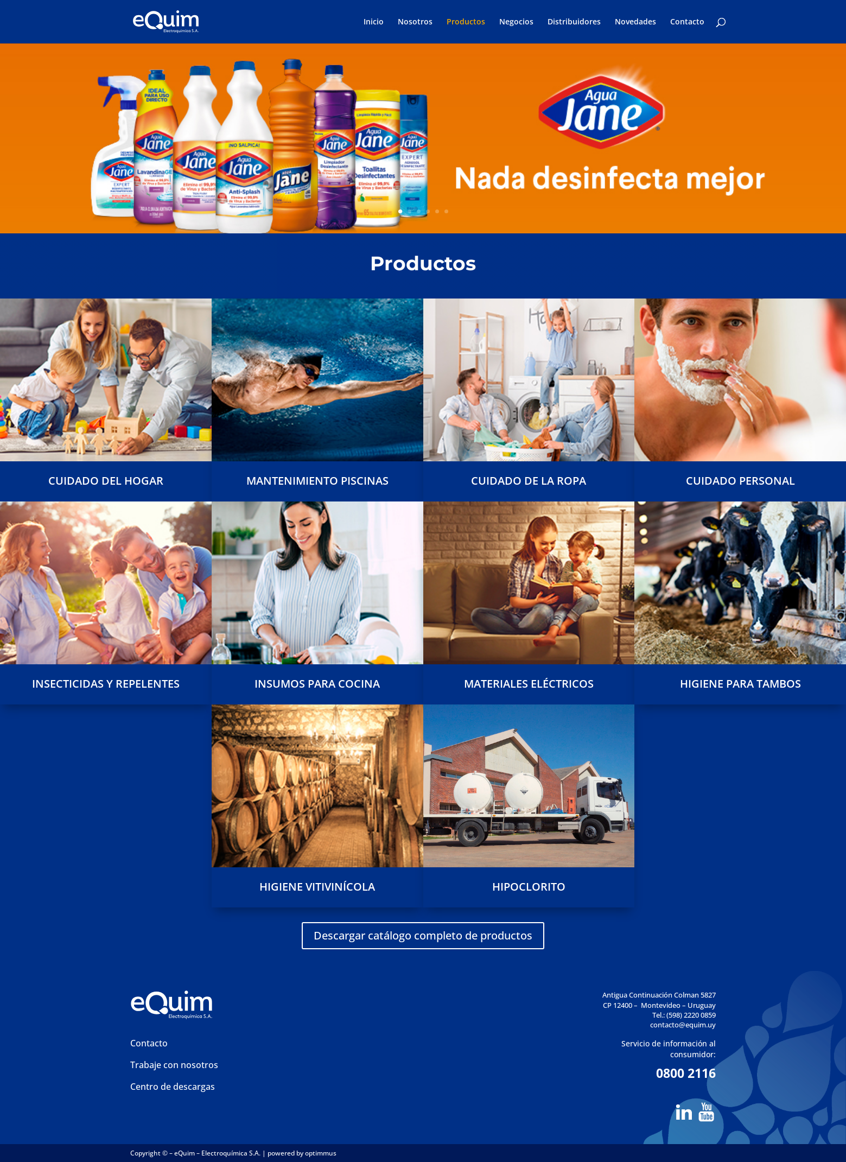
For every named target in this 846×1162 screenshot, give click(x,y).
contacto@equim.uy (683, 1025)
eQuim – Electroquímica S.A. (218, 1153)
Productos (466, 22)
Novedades (635, 22)
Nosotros (415, 22)
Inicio (374, 22)
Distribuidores (574, 22)
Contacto (687, 22)
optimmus (320, 1153)
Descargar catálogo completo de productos (423, 935)
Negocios (516, 22)
